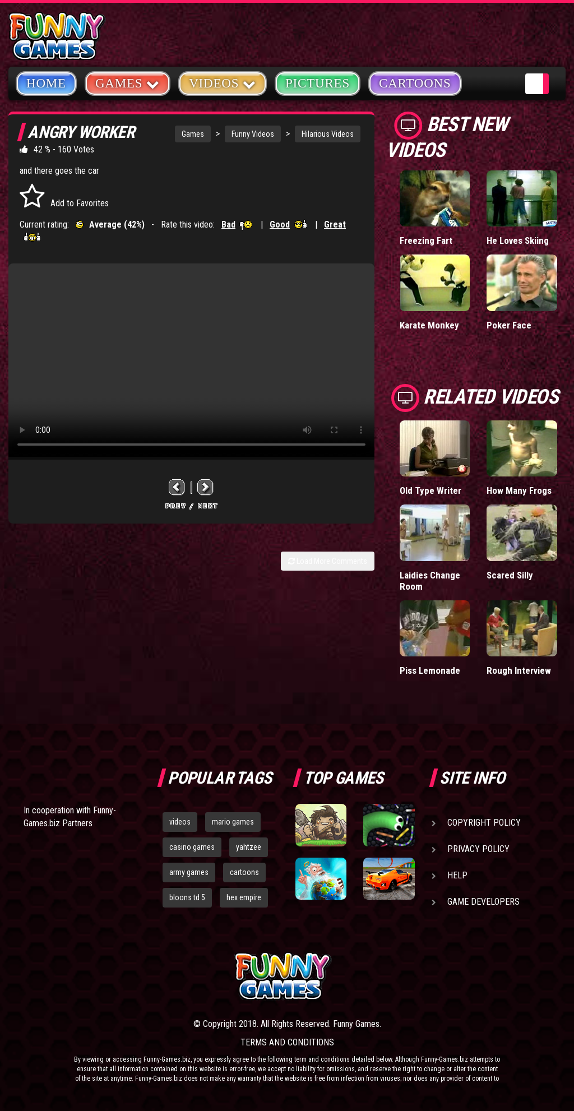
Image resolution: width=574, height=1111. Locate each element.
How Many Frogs (519, 490)
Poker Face (509, 325)
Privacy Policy (478, 849)
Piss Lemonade (430, 670)
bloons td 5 (187, 897)
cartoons (244, 872)
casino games (192, 846)
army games (189, 872)
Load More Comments (327, 561)
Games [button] (127, 82)
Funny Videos (253, 133)
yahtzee (248, 846)
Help (457, 875)
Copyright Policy (484, 822)
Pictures (317, 83)
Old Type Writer (430, 490)
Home (46, 83)
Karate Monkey (429, 325)
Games (193, 133)
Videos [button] (222, 82)
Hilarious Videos (328, 133)
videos (180, 821)
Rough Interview (519, 670)
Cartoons (415, 83)
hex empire (243, 897)
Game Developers (483, 901)
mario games (233, 821)
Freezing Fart (426, 240)
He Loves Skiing (518, 240)
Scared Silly (510, 575)
